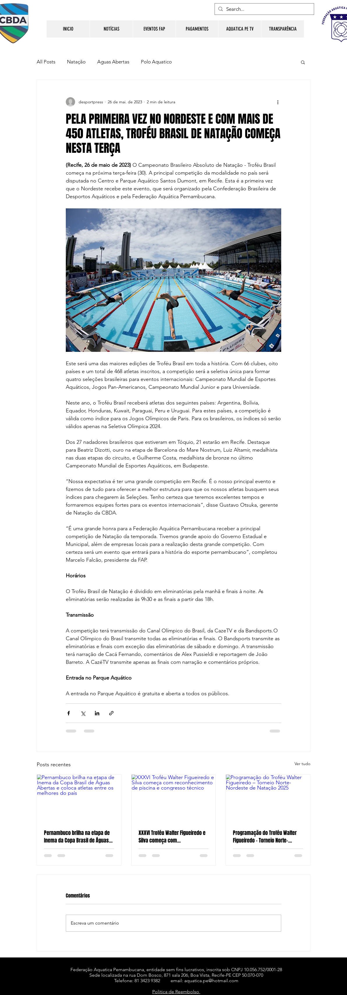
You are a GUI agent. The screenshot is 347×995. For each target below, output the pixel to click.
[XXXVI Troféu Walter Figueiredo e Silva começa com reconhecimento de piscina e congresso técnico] (174, 798)
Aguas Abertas (113, 62)
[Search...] (264, 9)
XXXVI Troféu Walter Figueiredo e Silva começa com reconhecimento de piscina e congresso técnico (172, 836)
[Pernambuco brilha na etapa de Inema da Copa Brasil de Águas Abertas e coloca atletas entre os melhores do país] (79, 798)
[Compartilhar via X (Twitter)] (83, 713)
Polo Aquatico (156, 62)
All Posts (46, 62)
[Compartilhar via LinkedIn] (97, 713)
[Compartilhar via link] (111, 713)
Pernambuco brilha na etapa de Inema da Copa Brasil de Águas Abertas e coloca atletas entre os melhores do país (79, 836)
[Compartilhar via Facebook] (68, 713)
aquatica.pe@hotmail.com (211, 980)
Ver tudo (302, 763)
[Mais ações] (277, 101)
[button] (303, 62)
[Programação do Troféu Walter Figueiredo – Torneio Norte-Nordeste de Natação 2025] (268, 798)
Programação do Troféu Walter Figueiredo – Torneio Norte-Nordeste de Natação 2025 (265, 836)
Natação (76, 62)
